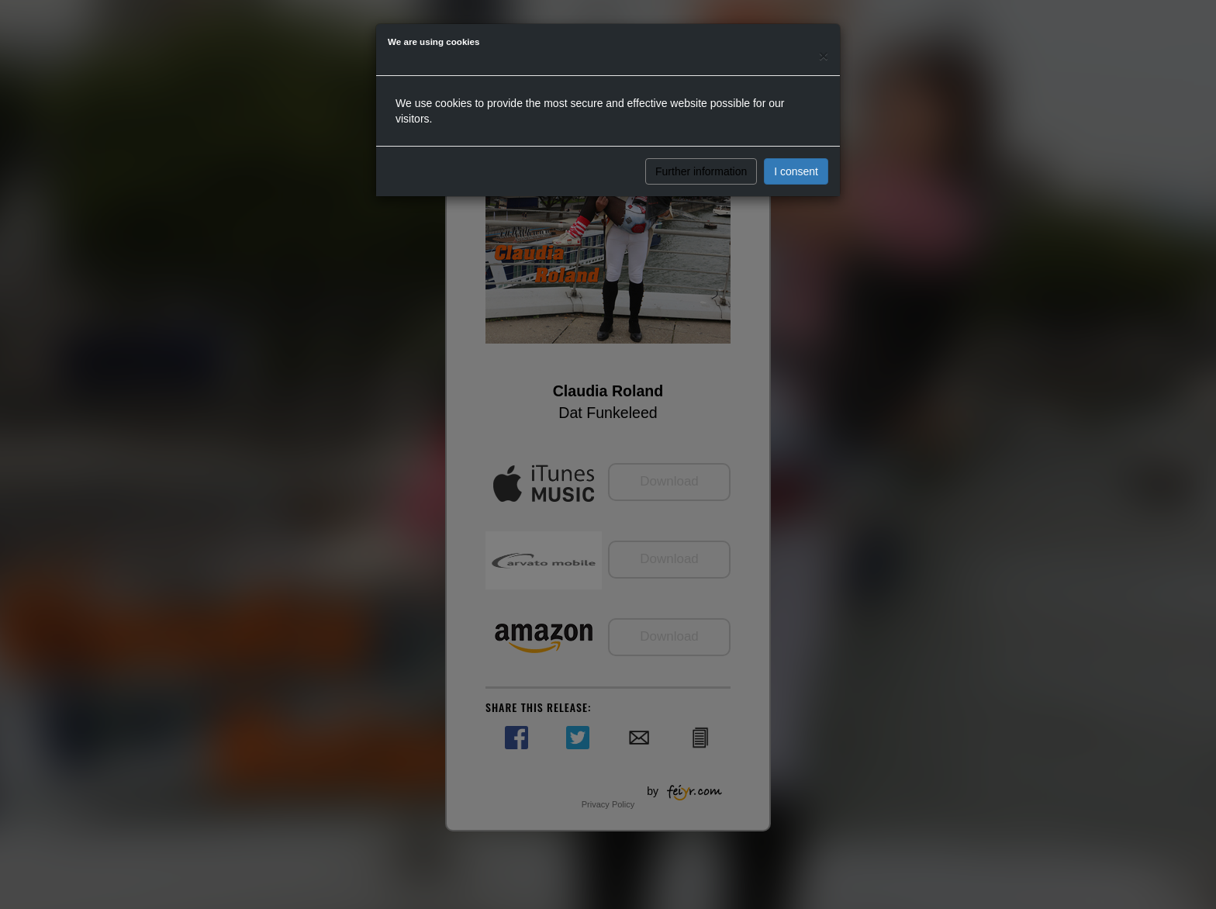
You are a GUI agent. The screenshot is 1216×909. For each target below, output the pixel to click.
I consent (796, 171)
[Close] (823, 55)
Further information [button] (701, 171)
